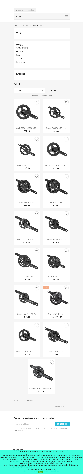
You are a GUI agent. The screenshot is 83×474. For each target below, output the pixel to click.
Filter (54, 90)
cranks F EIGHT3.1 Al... (56, 314)
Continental (20, 62)
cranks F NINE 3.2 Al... (27, 277)
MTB (18, 33)
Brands (19, 45)
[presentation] (32, 438)
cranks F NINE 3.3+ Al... (56, 351)
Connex (19, 59)
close (40, 472)
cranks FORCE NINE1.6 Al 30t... (26, 351)
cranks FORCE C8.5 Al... (27, 202)
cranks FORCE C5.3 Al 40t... (56, 128)
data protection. (50, 469)
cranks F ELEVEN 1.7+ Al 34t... (26, 240)
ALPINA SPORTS (22, 48)
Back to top (61, 406)
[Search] (25, 10)
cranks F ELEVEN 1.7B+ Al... (27, 314)
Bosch (18, 55)
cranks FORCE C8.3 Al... (56, 277)
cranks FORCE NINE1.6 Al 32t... (56, 165)
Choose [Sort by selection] (29, 90)
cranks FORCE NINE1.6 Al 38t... (27, 128)
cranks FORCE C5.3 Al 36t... (27, 165)
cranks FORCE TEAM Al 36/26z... (41, 388)
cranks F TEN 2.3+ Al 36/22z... (56, 240)
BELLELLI (19, 52)
